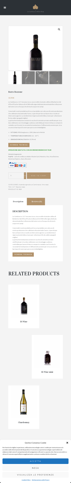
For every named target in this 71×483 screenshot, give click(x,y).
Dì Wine (16, 333)
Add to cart (39, 202)
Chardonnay (16, 367)
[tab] (18, 229)
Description (19, 229)
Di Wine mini (54, 335)
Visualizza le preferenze (35, 475)
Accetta (35, 461)
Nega (35, 468)
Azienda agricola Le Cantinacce (30, 211)
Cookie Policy (26, 480)
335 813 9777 (41, 418)
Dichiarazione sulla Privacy (40, 480)
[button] (67, 443)
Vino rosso (45, 211)
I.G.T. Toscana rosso (19, 213)
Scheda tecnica (20, 171)
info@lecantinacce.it (43, 424)
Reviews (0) (40, 229)
